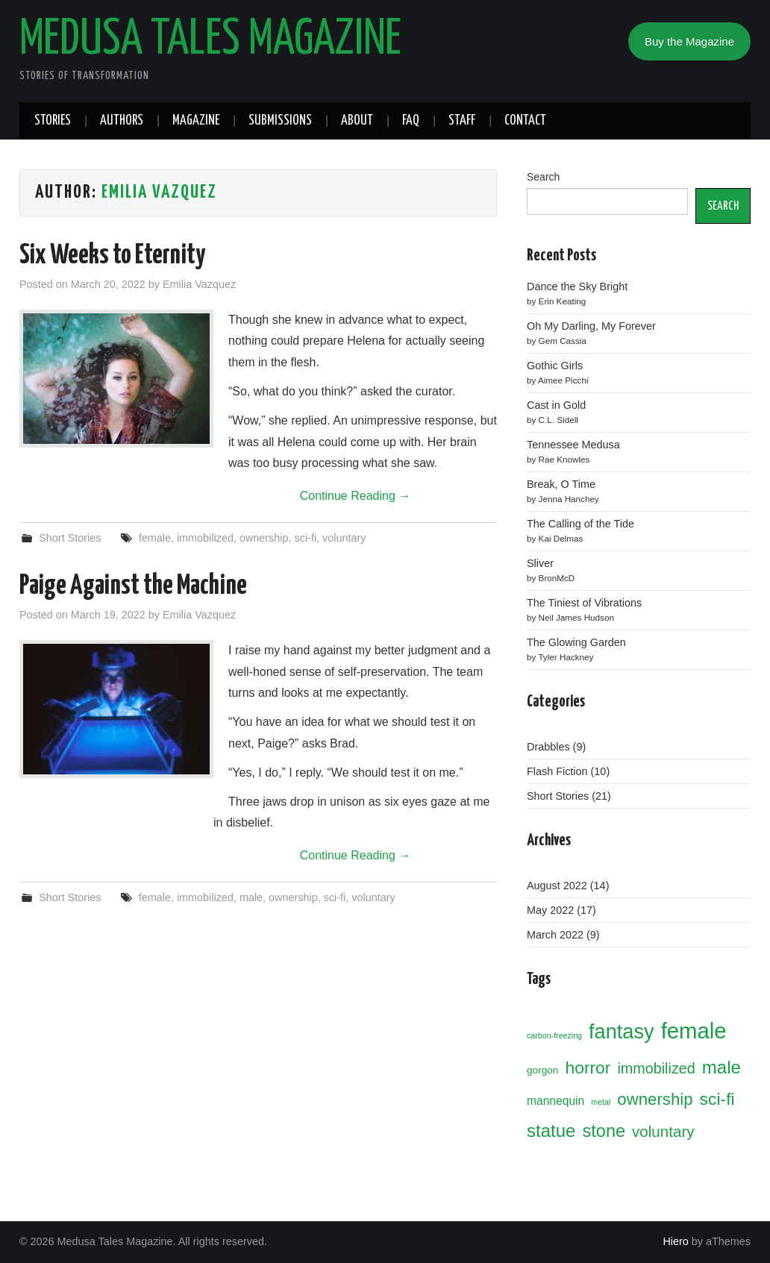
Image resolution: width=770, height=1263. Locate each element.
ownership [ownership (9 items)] (654, 1099)
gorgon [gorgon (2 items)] (542, 1070)
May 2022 (550, 910)
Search (543, 177)
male (251, 897)
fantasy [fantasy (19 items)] (621, 1031)
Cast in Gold (556, 405)
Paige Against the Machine (133, 586)
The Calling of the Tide (580, 524)
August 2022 (557, 885)
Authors (121, 121)
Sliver (540, 563)
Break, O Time (561, 484)
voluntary (344, 538)
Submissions (280, 121)
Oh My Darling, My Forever (591, 326)
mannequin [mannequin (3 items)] (555, 1100)
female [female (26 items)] (694, 1030)
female (155, 538)
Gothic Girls (555, 366)
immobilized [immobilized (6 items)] (656, 1068)
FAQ (410, 121)
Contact (525, 121)
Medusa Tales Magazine (210, 40)
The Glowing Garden (576, 642)
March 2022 (555, 935)
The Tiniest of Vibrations (584, 603)
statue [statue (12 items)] (551, 1131)
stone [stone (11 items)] (603, 1131)
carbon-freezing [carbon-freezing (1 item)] (554, 1035)
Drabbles (548, 747)
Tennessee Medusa (573, 445)
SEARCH (723, 206)
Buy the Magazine (689, 41)
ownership (264, 538)
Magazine (195, 121)
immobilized (205, 538)
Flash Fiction (557, 771)
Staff (461, 121)
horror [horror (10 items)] (587, 1067)
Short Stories (70, 538)
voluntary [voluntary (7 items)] (663, 1131)
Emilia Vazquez (159, 192)
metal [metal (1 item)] (600, 1101)
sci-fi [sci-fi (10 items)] (717, 1099)
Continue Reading (355, 495)
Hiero (675, 1241)
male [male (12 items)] (721, 1067)
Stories (52, 121)
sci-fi (306, 538)
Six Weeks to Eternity (112, 255)
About (357, 121)
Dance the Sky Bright (577, 286)
